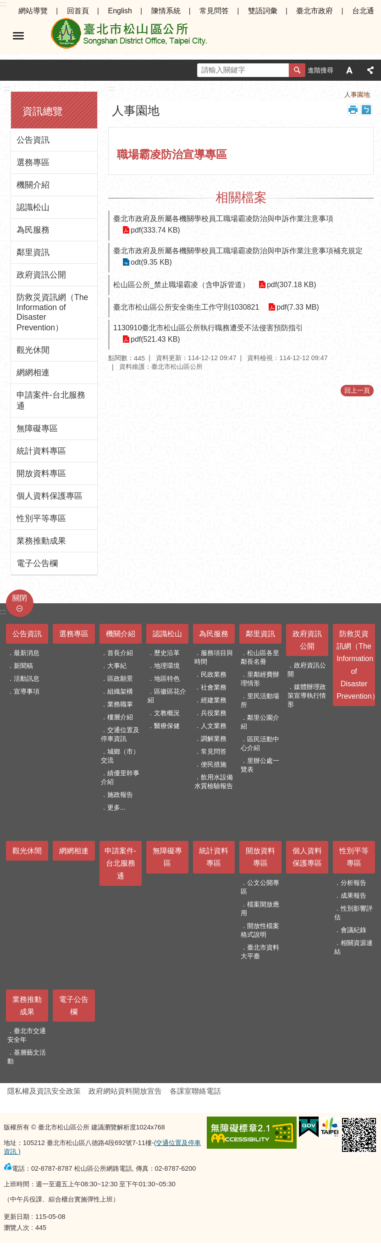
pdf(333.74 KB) (155, 230)
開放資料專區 (41, 473)
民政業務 (213, 674)
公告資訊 (33, 140)
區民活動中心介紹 (260, 743)
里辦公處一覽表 (260, 765)
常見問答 (214, 11)
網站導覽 (33, 11)
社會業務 (213, 687)
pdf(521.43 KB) (155, 339)
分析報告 (353, 882)
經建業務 (213, 700)
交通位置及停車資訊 (120, 734)
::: (3, 4)
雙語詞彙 (262, 11)
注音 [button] (366, 110)
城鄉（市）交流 (120, 756)
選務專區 (33, 162)
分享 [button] (370, 70)
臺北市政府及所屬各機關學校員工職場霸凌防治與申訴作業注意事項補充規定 (238, 251)
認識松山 (33, 207)
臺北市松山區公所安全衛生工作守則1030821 (186, 307)
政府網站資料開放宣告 (125, 1091)
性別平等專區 (41, 518)
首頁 (325, 94)
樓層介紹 (120, 717)
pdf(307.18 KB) (291, 285)
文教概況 (167, 713)
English (120, 11)
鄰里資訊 (33, 252)
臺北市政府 (314, 11)
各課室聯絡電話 (195, 1091)
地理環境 (167, 665)
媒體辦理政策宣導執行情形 (306, 695)
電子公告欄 (37, 563)
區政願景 (120, 678)
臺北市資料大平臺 (260, 952)
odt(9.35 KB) (151, 262)
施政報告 (120, 794)
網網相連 (33, 372)
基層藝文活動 (26, 1057)
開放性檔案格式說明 (260, 930)
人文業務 (213, 725)
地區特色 (167, 678)
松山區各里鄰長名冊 (260, 657)
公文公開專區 (260, 887)
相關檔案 (241, 197)
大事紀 (117, 665)
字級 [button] (349, 70)
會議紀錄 (353, 930)
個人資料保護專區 (50, 495)
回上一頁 (357, 390)
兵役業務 (213, 713)
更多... (116, 807)
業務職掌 (120, 704)
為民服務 (33, 229)
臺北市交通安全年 (26, 1035)
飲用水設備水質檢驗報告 (213, 781)
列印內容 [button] (353, 110)
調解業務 (213, 738)
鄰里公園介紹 (260, 722)
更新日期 (16, 1216)
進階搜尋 (320, 70)
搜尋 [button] (297, 70)
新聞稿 (23, 665)
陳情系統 (166, 11)
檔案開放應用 (260, 909)
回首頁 (78, 11)
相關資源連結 (353, 947)
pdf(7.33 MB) (297, 307)
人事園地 (357, 94)
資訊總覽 (42, 111)
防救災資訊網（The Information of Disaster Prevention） (52, 312)
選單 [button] (18, 35)
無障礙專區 (37, 428)
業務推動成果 (41, 540)
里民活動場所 (260, 700)
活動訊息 (26, 678)
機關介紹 (33, 184)
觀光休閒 (33, 350)
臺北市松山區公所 (128, 35)
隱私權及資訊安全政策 (44, 1091)
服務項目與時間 (213, 657)
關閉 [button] (19, 598)
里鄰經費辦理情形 (260, 679)
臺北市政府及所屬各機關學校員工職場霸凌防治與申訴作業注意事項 (223, 218)
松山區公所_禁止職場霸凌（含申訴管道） (181, 285)
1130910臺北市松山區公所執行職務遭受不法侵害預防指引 (208, 328)
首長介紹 (120, 652)
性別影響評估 (353, 913)
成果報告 (353, 895)
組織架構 (120, 691)
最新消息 (26, 652)
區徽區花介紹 (167, 696)
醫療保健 (167, 725)
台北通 (363, 11)
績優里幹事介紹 (120, 777)
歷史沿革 (167, 652)
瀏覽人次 (16, 1227)
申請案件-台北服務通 (51, 400)
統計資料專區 (41, 451)
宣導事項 (26, 691)
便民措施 (213, 764)
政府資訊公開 (41, 274)
